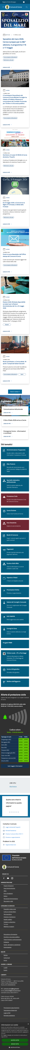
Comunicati (7, 958)
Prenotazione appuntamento (11, 1008)
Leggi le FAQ (7, 1013)
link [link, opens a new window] (6, 1037)
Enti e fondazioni (8, 893)
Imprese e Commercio (9, 917)
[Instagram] (12, 878)
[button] (15, 1047)
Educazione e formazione (10, 934)
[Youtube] (8, 878)
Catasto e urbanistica (9, 922)
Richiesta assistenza (9, 1015)
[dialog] (15, 1036)
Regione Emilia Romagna (9, 2)
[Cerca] (27, 7)
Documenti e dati (8, 901)
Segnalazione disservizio (10, 1010)
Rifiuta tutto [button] (15, 1044)
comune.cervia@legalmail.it (11, 989)
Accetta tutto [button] (15, 1040)
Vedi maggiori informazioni (15, 766)
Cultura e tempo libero (10, 912)
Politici (5, 896)
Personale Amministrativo (11, 899)
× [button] (28, 1024)
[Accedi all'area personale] (23, 2)
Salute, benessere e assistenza (12, 945)
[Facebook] (3, 878)
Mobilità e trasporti (9, 927)
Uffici (5, 891)
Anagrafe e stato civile (10, 909)
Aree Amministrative (9, 888)
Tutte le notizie (15, 392)
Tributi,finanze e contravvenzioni (13, 940)
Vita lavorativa (8, 914)
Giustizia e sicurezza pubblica (12, 937)
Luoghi (5, 968)
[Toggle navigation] (3, 7)
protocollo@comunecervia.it (12, 991)
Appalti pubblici (8, 919)
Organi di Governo (9, 886)
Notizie (8, 35)
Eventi (5, 970)
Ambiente (6, 942)
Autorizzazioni (7, 947)
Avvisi (5, 960)
